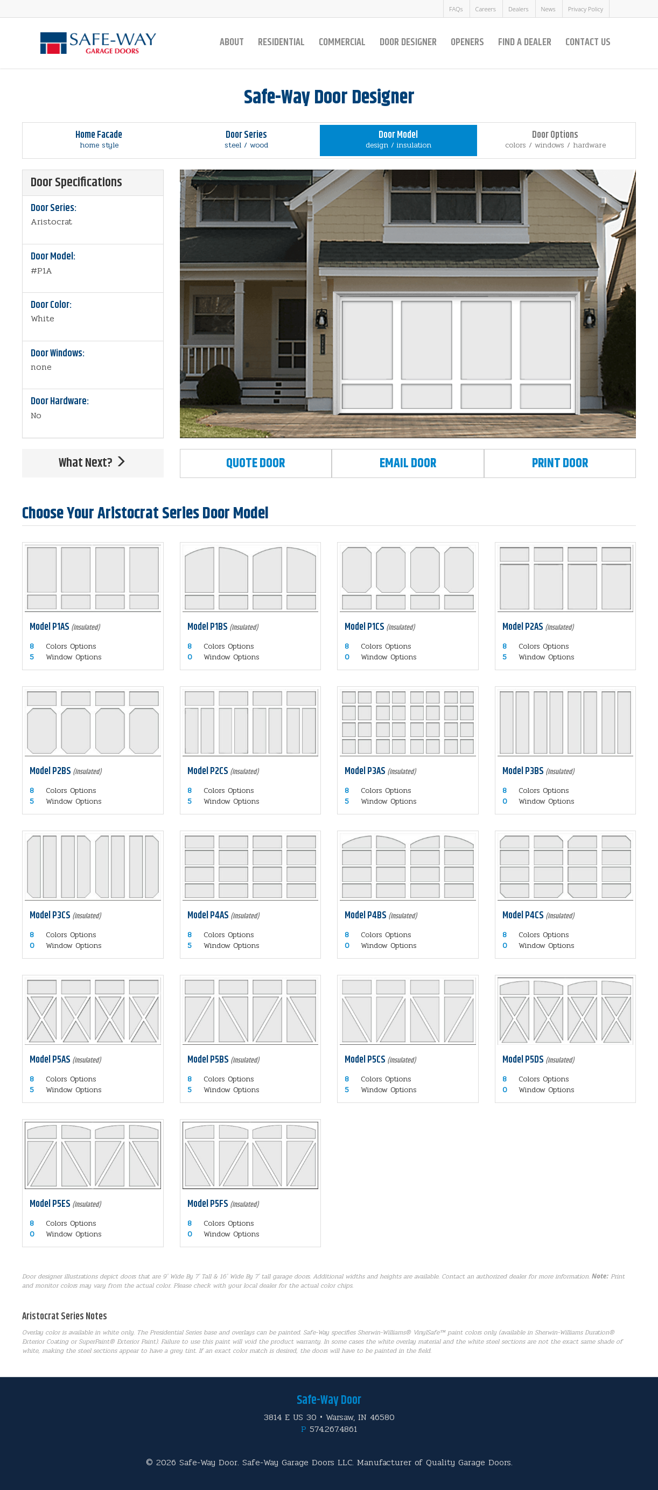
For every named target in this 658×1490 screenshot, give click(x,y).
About (232, 42)
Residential (281, 42)
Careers (485, 9)
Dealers (518, 9)
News (548, 9)
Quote (255, 463)
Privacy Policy (585, 9)
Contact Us (588, 42)
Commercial (342, 42)
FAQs (456, 9)
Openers (467, 42)
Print (560, 463)
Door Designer (408, 42)
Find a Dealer (524, 42)
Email (408, 463)
